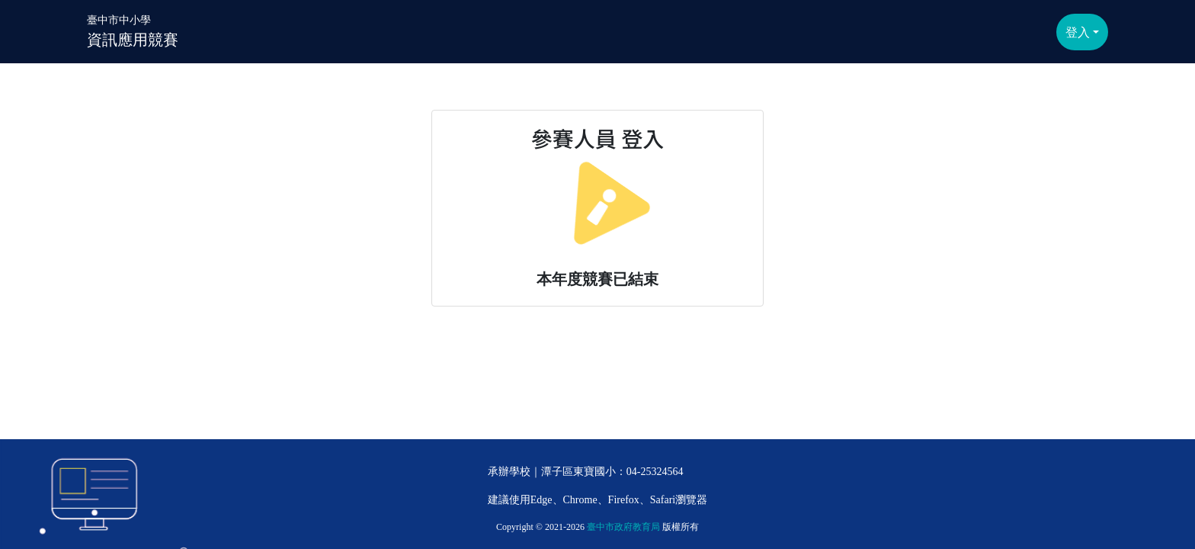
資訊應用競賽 (132, 29)
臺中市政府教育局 (623, 526)
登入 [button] (1077, 32)
